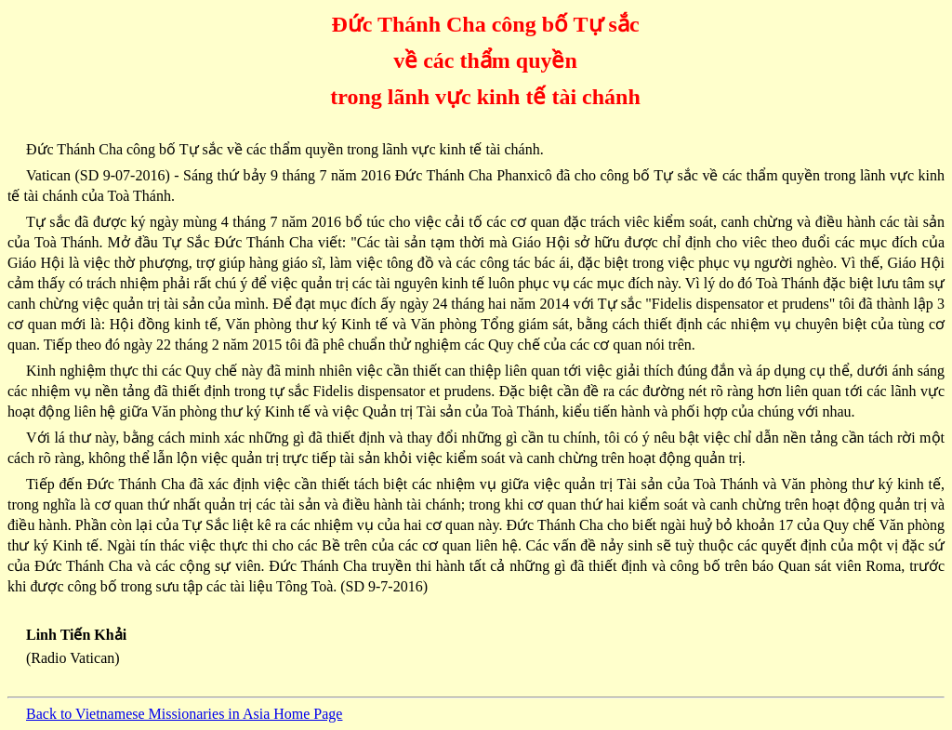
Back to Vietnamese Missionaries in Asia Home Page (184, 714)
